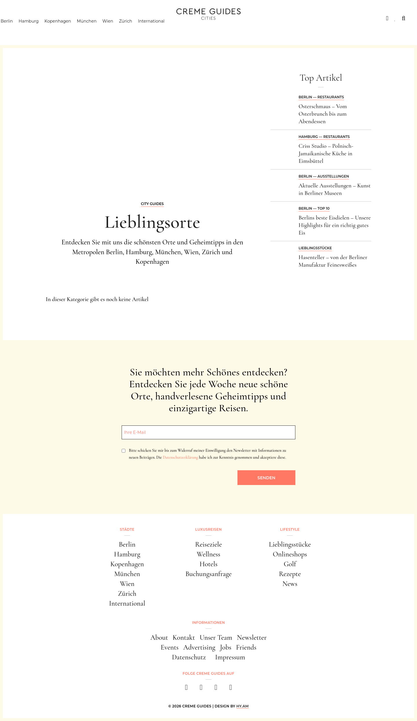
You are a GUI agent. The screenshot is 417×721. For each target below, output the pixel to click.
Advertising (199, 647)
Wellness (208, 554)
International (162, 30)
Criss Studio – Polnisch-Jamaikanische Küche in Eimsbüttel (326, 154)
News (289, 584)
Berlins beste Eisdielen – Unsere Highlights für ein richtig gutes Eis (335, 225)
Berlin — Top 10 (314, 208)
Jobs (225, 647)
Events (170, 647)
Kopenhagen (68, 30)
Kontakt (184, 637)
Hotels (208, 564)
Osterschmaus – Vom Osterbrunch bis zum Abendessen (323, 114)
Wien (118, 30)
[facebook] (186, 689)
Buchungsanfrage (208, 574)
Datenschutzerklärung (180, 457)
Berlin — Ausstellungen (324, 176)
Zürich (136, 30)
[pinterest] (216, 689)
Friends (246, 647)
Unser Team (216, 637)
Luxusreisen (56, 18)
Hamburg (40, 30)
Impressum (230, 657)
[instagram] (201, 689)
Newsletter (252, 637)
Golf (290, 564)
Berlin (18, 30)
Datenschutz (189, 657)
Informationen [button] (208, 622)
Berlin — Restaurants (321, 97)
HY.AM (242, 706)
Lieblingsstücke (315, 248)
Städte (20, 18)
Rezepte (290, 574)
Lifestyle (94, 18)
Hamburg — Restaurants (324, 136)
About (159, 637)
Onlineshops (290, 554)
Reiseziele (208, 544)
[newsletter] (230, 689)
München (97, 30)
